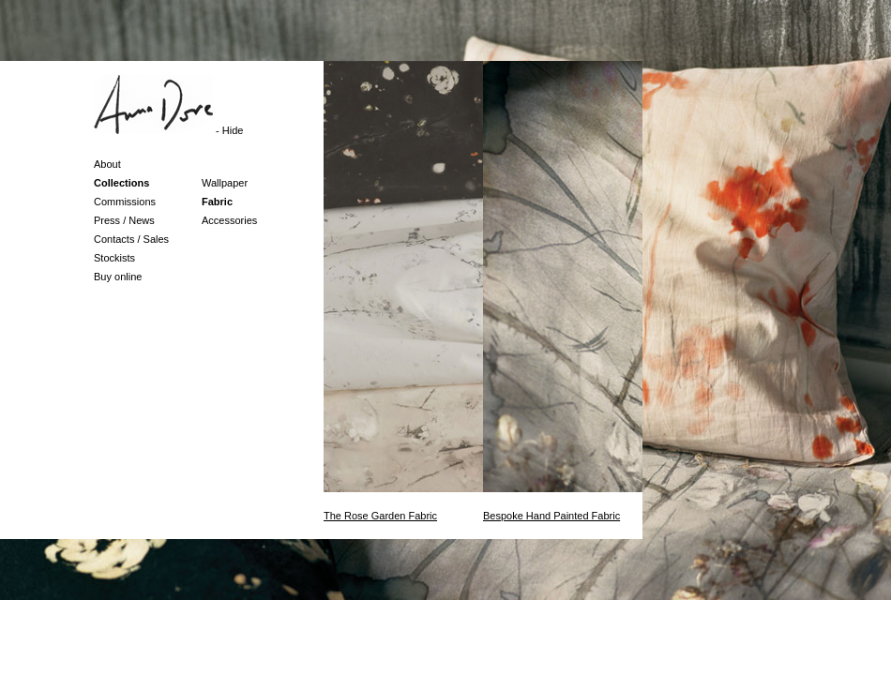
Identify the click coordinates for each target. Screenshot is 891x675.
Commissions (125, 201)
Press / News (124, 220)
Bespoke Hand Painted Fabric (551, 515)
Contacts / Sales (131, 239)
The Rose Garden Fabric (380, 515)
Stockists (114, 257)
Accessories (229, 220)
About (107, 164)
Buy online (118, 276)
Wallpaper (225, 182)
